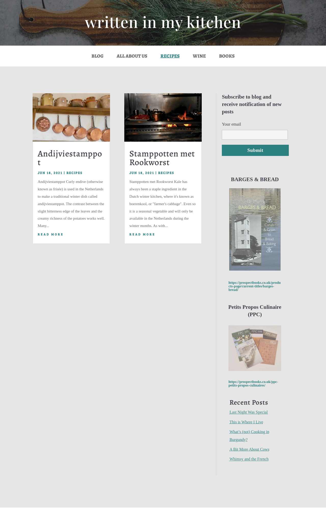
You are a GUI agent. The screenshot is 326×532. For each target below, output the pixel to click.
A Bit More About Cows (249, 449)
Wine (199, 56)
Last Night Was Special (248, 412)
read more (51, 234)
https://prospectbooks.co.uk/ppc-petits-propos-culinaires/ (253, 383)
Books (227, 56)
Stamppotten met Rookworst (162, 158)
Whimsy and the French (248, 459)
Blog (97, 56)
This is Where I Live (246, 422)
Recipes (170, 56)
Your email (255, 129)
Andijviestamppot (70, 158)
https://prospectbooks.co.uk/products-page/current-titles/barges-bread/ (254, 286)
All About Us (132, 56)
